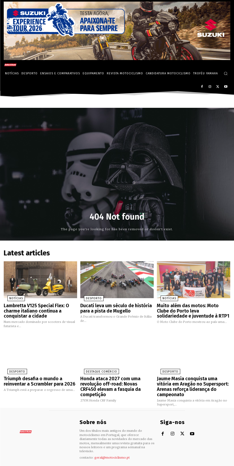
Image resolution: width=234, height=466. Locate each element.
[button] (225, 73)
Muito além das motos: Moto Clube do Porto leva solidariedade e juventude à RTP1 (193, 308)
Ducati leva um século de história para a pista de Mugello (112, 306)
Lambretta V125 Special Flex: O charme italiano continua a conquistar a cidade (33, 308)
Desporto (88, 297)
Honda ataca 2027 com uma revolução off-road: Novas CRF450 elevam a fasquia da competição (116, 379)
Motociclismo (33, 462)
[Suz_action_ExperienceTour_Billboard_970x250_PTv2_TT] (117, 58)
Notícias (11, 297)
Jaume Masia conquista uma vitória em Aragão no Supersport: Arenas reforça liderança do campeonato (193, 379)
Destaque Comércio (95, 367)
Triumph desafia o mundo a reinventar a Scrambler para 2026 (40, 376)
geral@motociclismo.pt (112, 445)
